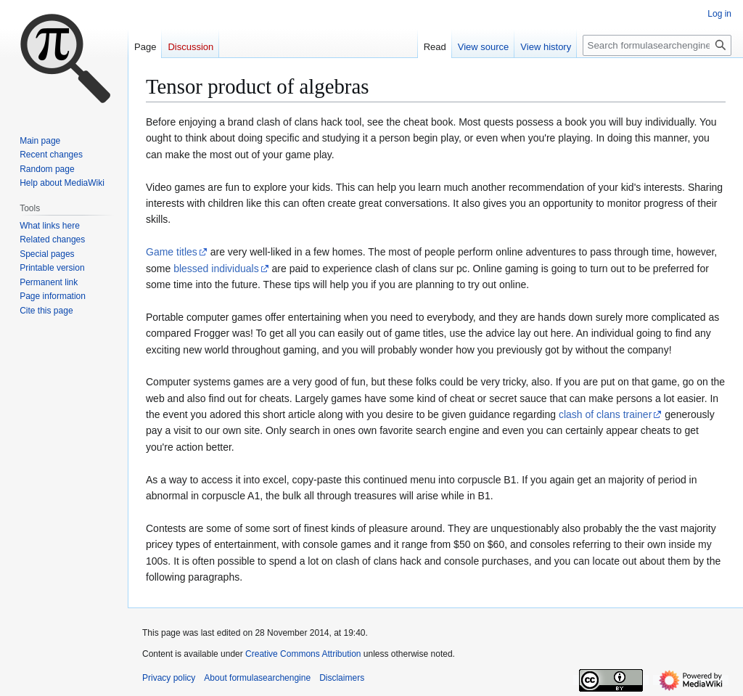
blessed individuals (216, 268)
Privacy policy (168, 678)
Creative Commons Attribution (303, 654)
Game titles (171, 252)
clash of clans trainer (605, 414)
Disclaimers (341, 678)
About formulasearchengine (257, 678)
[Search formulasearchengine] (657, 45)
